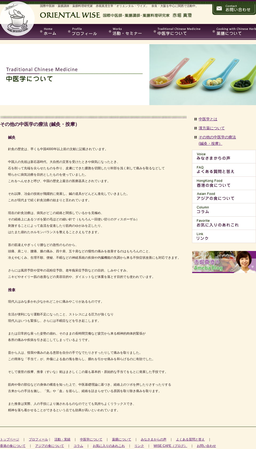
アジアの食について (49, 446)
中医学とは (208, 119)
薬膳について (121, 439)
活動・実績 (62, 439)
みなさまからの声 (153, 439)
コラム (78, 446)
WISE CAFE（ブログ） (170, 446)
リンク (139, 446)
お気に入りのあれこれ (109, 446)
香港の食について (13, 446)
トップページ (9, 439)
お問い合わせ (206, 446)
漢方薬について (212, 128)
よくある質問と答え (190, 439)
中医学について (91, 439)
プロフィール (38, 439)
